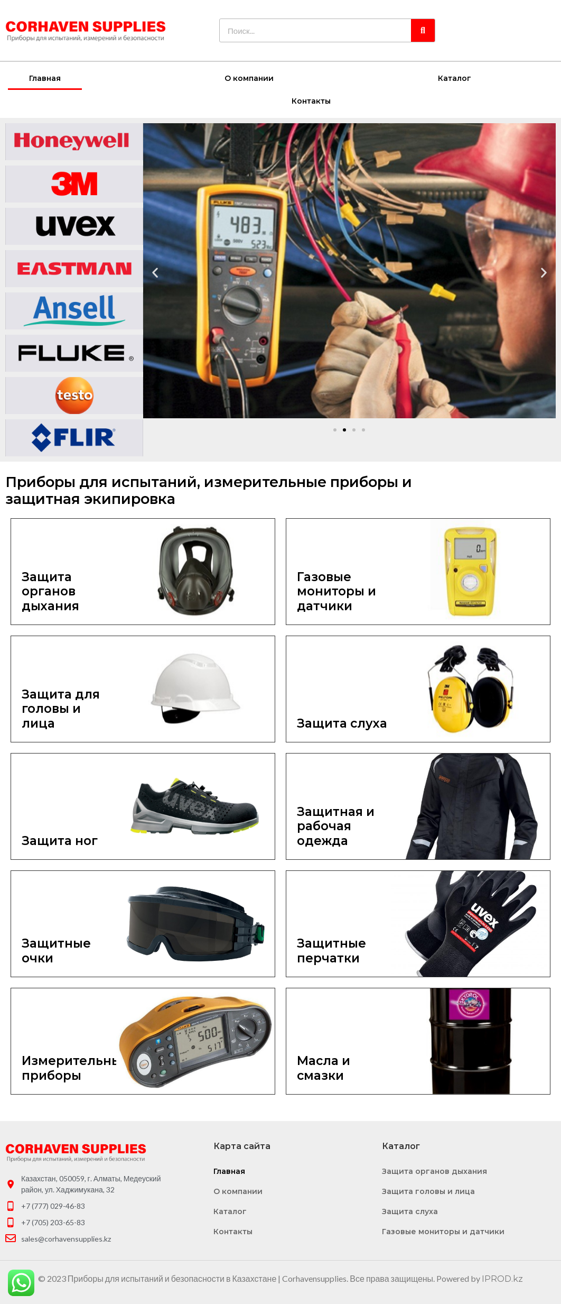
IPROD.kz (502, 1278)
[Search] (423, 30)
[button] (334, 429)
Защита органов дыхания (434, 1171)
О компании (249, 77)
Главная (45, 77)
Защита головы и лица (428, 1191)
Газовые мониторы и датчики (443, 1231)
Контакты (311, 100)
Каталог (454, 77)
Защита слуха (410, 1211)
